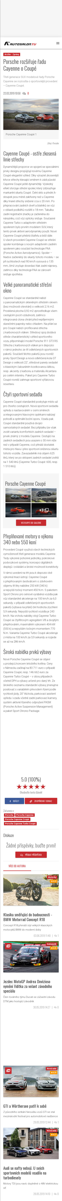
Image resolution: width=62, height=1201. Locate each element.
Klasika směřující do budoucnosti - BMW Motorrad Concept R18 (27, 917)
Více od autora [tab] (17, 866)
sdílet (14, 801)
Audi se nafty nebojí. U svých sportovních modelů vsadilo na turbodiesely (24, 1172)
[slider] (31, 786)
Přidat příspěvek (31, 854)
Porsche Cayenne (25, 815)
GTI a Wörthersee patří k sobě (24, 1106)
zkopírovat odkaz (41, 801)
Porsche (9, 815)
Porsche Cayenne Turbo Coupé (20, 824)
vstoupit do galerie (31, 522)
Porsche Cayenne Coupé (17, 819)
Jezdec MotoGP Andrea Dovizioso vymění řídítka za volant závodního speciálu (27, 986)
